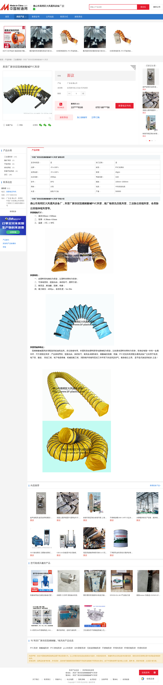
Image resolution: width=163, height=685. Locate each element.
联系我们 (47, 679)
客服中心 (58, 679)
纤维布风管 (118, 648)
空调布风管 (142, 648)
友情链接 (126, 679)
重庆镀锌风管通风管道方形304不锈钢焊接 (44, 51)
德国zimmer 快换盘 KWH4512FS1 (148, 595)
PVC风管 (34, 648)
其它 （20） (8, 175)
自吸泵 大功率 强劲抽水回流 (67, 595)
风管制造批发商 (88, 670)
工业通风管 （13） (11, 157)
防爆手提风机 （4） (11, 171)
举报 (20, 125)
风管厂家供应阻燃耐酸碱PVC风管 (85, 673)
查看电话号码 (124, 105)
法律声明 (104, 679)
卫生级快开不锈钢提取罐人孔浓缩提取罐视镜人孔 (101, 630)
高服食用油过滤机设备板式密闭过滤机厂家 (45, 595)
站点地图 (70, 679)
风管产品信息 (74, 670)
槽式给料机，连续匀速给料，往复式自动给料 (73, 630)
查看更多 (13, 211)
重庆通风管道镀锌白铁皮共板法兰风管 (97, 595)
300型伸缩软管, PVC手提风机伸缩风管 (70, 51)
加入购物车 (82, 117)
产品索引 (6, 240)
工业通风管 (17, 60)
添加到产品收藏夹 (9, 243)
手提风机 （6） (9, 164)
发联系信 (64, 117)
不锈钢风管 (107, 648)
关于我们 (35, 679)
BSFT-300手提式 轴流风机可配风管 (15, 51)
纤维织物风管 (130, 648)
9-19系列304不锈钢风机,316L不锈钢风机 (44, 630)
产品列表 (8, 60)
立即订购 (95, 117)
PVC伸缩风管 (56, 648)
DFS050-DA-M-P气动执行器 (120, 595)
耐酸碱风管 (44, 648)
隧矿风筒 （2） (9, 160)
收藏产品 (8, 125)
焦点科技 (84, 682)
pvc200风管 (68, 648)
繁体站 (115, 679)
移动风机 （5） (9, 167)
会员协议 (93, 679)
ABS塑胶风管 (80, 648)
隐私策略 (81, 679)
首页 (1, 60)
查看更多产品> (155, 485)
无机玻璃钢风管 (94, 648)
